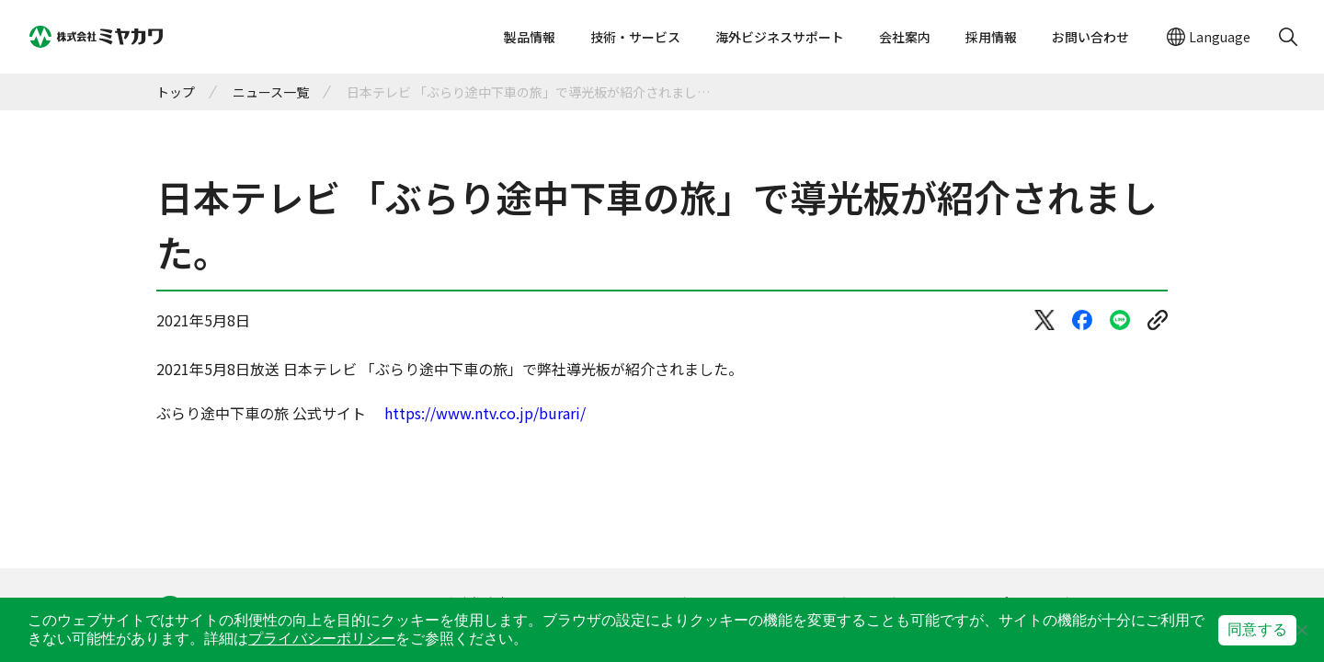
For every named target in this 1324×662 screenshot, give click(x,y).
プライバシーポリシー (321, 638)
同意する (1257, 629)
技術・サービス (635, 37)
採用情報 (991, 37)
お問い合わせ (1090, 37)
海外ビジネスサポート (779, 37)
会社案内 (904, 37)
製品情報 (529, 37)
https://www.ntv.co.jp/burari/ (485, 413)
